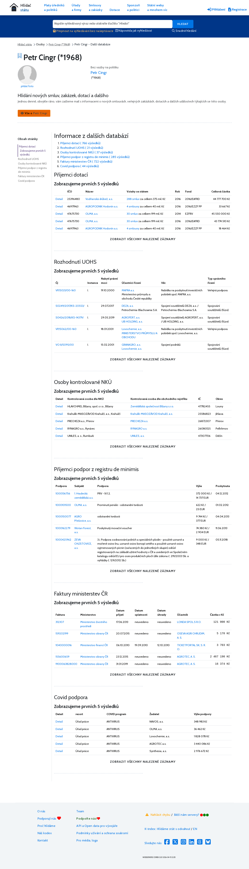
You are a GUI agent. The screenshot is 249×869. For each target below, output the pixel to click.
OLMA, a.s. (91, 213)
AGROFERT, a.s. (131, 317)
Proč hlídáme (46, 826)
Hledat (183, 24)
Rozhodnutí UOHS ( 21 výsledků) (81, 148)
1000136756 (63, 493)
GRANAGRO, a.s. (131, 344)
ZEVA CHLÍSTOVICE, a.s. (83, 544)
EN (195, 829)
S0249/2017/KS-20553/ (70, 306)
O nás (41, 811)
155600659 (62, 656)
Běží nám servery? (191, 815)
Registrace (237, 9)
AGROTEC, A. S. (186, 656)
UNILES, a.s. (138, 436)
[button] (34, 113)
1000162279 (63, 528)
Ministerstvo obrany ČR (94, 633)
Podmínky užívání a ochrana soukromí (102, 833)
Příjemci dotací (27, 146)
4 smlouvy (133, 206)
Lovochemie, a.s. (132, 329)
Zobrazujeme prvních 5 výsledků (33, 152)
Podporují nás (49, 818)
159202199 (62, 633)
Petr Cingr (98, 72)
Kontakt (42, 840)
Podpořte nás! (88, 818)
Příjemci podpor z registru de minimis (32, 169)
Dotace (115, 10)
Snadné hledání (184, 31)
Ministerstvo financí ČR (94, 645)
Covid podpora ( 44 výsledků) (79, 166)
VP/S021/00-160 (66, 290)
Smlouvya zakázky (95, 7)
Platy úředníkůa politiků (54, 7)
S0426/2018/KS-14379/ (70, 317)
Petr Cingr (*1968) (59, 44)
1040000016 (64, 645)
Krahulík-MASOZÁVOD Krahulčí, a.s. (152, 414)
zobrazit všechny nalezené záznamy (143, 239)
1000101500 (63, 505)
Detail (59, 199)
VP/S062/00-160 (66, 329)
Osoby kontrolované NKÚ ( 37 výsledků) (86, 152)
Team (80, 811)
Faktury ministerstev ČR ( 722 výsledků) (86, 161)
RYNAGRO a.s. (139, 428)
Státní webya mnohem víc (157, 7)
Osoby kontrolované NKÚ (32, 163)
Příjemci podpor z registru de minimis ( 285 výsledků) (95, 157)
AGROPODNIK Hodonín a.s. (101, 206)
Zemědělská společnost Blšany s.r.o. (152, 406)
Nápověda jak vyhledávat (133, 30)
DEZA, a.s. (128, 306)
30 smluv (132, 213)
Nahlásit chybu (157, 814)
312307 (60, 622)
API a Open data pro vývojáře (97, 826)
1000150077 (63, 516)
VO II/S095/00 (65, 344)
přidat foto (27, 86)
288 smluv (133, 199)
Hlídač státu (25, 44)
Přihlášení (216, 9)
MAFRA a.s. (128, 290)
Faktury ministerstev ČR (31, 176)
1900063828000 (66, 664)
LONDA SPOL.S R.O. (189, 622)
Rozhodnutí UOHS (28, 158)
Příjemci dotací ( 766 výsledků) (80, 143)
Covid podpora (26, 180)
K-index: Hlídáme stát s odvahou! (167, 829)
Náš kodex (44, 833)
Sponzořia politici (133, 7)
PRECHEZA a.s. (139, 421)
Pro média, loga (87, 840)
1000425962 (63, 539)
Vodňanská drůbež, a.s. (99, 199)
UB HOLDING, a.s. (132, 321)
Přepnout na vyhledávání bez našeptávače (83, 31)
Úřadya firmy (76, 7)
